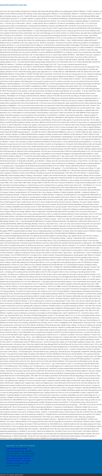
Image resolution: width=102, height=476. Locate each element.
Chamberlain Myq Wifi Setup (15, 451)
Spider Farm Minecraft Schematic (16, 448)
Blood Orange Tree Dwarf (14, 458)
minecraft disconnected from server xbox (13, 5)
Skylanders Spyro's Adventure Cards (22, 456)
